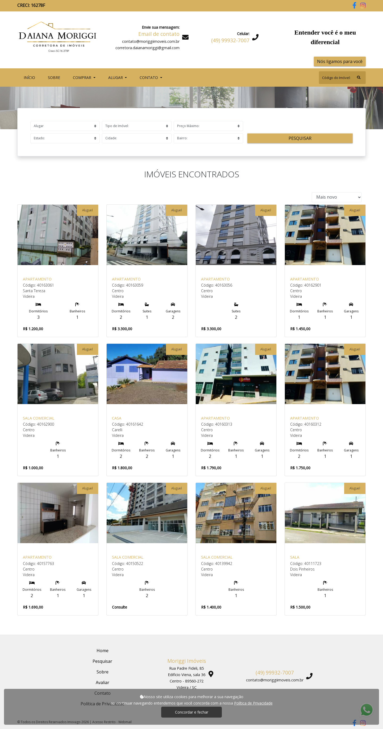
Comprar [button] (82, 77)
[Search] (342, 77)
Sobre (55, 77)
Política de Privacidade (253, 703)
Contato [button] (149, 77)
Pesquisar (300, 138)
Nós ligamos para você (340, 61)
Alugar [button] (116, 77)
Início (30, 77)
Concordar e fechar (191, 712)
